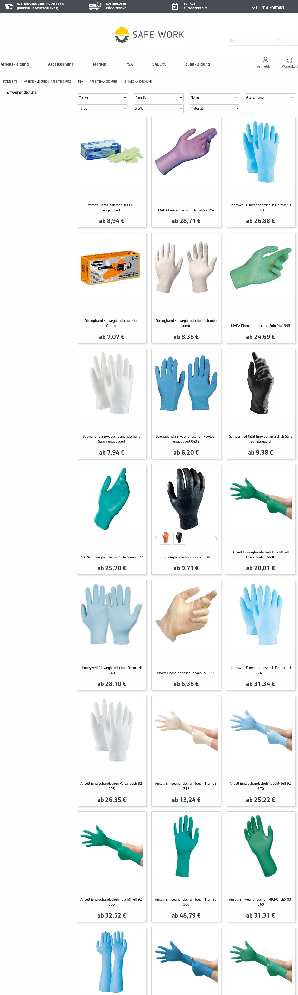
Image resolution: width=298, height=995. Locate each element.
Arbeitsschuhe (61, 64)
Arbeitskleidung (15, 64)
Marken (99, 64)
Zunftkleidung (197, 64)
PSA (129, 64)
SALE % (159, 64)
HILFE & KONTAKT (267, 8)
